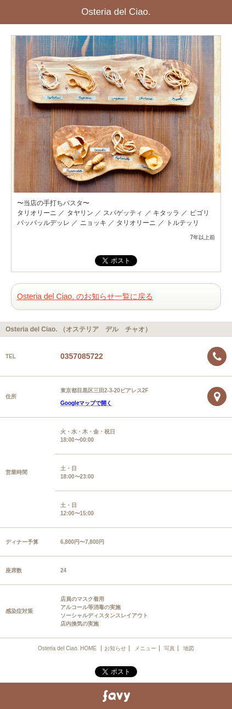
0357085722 (81, 356)
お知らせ (115, 648)
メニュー (145, 648)
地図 (188, 648)
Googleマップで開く (86, 403)
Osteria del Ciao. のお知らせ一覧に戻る (85, 296)
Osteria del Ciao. (116, 12)
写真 (169, 648)
